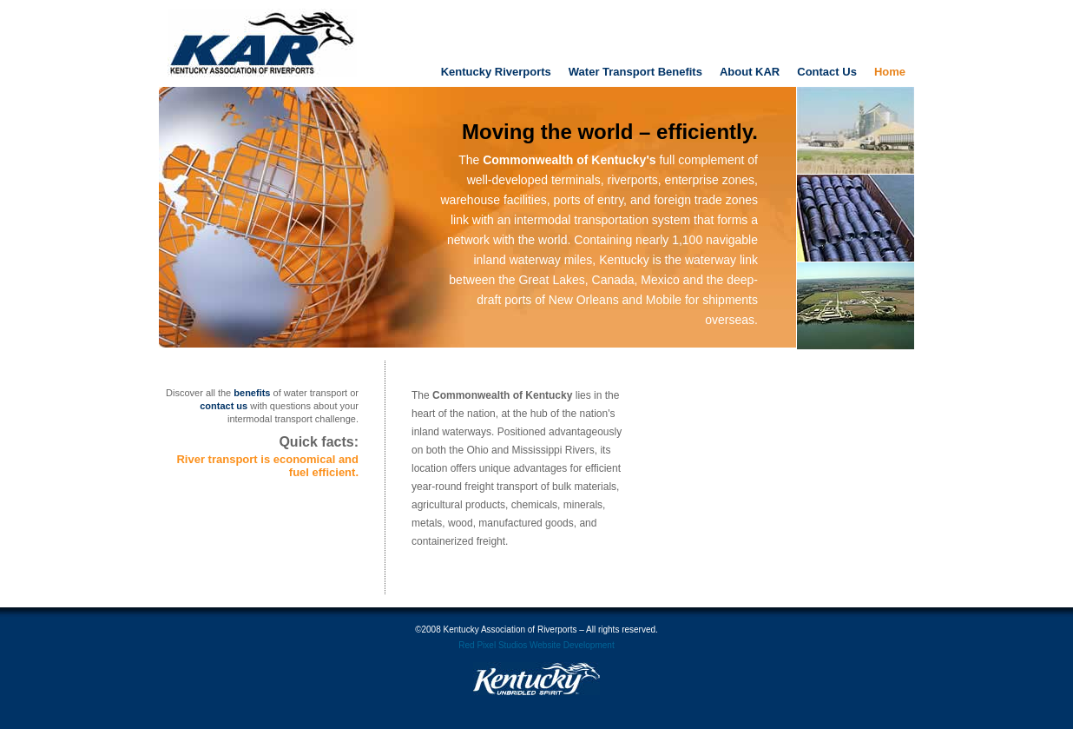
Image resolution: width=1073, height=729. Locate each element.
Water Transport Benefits (635, 71)
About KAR (750, 71)
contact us (223, 406)
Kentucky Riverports (496, 71)
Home (889, 71)
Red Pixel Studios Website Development (536, 645)
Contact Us (827, 71)
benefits (252, 393)
